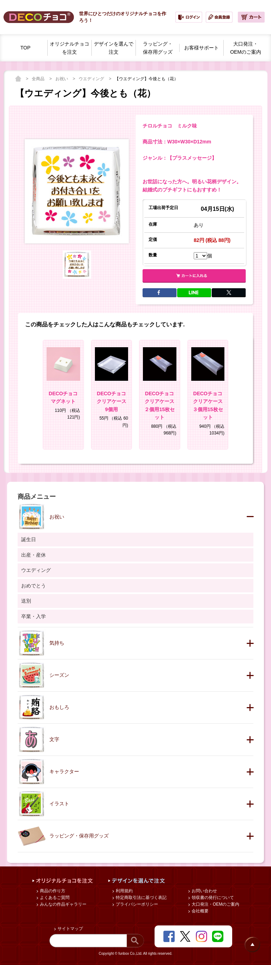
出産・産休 (33, 555)
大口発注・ (245, 48)
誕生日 (28, 539)
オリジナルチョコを (69, 48)
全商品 (39, 78)
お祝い (62, 78)
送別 (26, 601)
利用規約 (124, 890)
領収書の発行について (212, 897)
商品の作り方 (52, 890)
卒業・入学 (33, 616)
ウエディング (92, 78)
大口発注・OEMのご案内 (215, 904)
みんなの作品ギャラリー (62, 904)
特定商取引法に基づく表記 (141, 897)
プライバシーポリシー (136, 904)
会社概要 (200, 910)
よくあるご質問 (54, 897)
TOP (25, 48)
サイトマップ (69, 928)
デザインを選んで (113, 48)
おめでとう (33, 585)
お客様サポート (201, 48)
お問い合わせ (204, 890)
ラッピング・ (158, 48)
